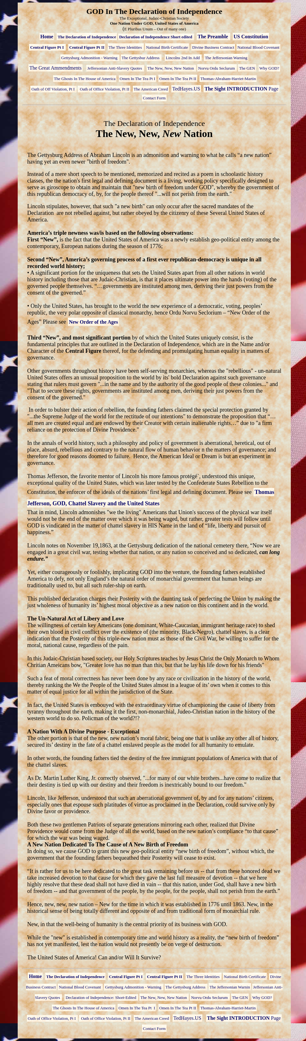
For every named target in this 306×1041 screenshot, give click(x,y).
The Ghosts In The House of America (85, 78)
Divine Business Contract (213, 47)
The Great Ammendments (55, 68)
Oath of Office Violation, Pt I (52, 1018)
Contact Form (154, 98)
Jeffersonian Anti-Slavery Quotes (115, 68)
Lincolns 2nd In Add (183, 57)
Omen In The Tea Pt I (137, 78)
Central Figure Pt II (86, 47)
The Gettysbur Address (141, 57)
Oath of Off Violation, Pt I (53, 89)
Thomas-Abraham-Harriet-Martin (228, 78)
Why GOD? (269, 68)
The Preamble (213, 36)
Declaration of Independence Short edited (156, 36)
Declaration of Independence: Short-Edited (101, 997)
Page (241, 88)
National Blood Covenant (258, 47)
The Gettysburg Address (186, 987)
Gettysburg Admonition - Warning (90, 57)
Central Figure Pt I (47, 47)
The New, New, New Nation (171, 68)
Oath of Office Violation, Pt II (104, 89)
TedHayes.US (186, 88)
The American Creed (151, 89)
